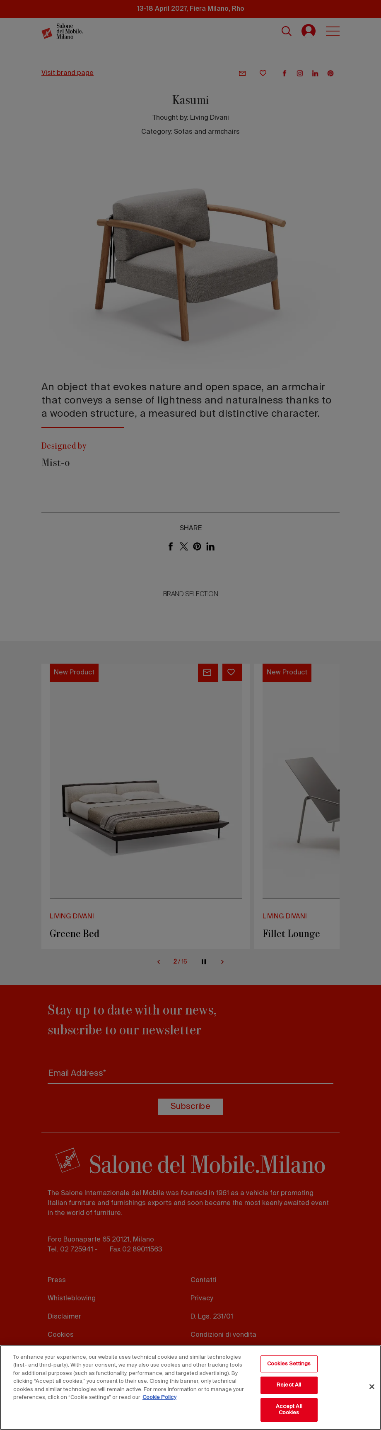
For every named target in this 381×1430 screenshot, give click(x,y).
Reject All (289, 1385)
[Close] (372, 1387)
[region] (190, 1387)
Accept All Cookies (289, 1410)
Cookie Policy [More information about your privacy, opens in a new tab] (159, 1397)
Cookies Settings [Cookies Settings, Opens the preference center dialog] (289, 1364)
